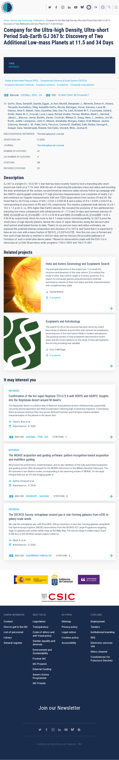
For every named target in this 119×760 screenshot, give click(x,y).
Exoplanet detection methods (19, 85)
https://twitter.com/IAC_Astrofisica (49, 7)
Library (8, 637)
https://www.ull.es (89, 579)
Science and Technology (21, 20)
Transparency (40, 626)
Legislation (39, 621)
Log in (102, 7)
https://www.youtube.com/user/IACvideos (76, 7)
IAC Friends (39, 683)
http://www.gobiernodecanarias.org (62, 579)
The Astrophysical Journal (50, 145)
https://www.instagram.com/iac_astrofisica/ (63, 7)
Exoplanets (62, 85)
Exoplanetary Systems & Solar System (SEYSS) (64, 80)
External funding (42, 669)
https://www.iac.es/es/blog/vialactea (89, 7)
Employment (98, 621)
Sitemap (66, 621)
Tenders (95, 626)
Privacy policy (69, 626)
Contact (8, 621)
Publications (39, 20)
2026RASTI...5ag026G (37, 496)
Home (6, 20)
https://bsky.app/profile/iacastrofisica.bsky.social (82, 7)
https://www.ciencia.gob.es (31, 579)
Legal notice (69, 632)
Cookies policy (70, 637)
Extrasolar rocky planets (82, 85)
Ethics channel (99, 651)
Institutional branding (103, 632)
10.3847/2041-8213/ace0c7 (73, 95)
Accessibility (69, 642)
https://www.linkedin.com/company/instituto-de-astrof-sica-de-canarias (69, 7)
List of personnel (13, 632)
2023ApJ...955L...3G (31, 95)
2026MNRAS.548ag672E (39, 555)
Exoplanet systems (45, 85)
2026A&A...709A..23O (37, 437)
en (96, 7)
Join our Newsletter (59, 708)
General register (13, 642)
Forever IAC (39, 658)
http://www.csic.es (58, 597)
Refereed (14, 67)
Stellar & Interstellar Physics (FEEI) (21, 80)
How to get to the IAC (16, 626)
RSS (93, 637)
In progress (55, 297)
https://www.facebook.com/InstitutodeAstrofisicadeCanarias (56, 7)
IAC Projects (40, 663)
